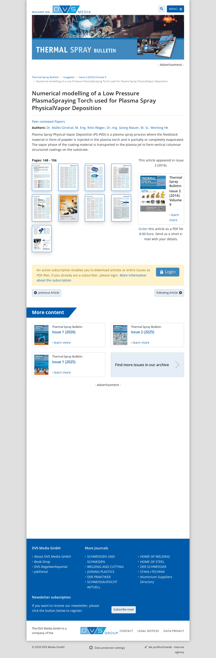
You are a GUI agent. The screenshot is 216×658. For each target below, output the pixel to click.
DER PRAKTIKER (99, 577)
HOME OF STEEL (152, 562)
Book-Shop (42, 562)
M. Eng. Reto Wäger (90, 127)
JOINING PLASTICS (100, 571)
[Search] (161, 8)
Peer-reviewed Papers (48, 121)
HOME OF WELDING (155, 556)
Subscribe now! (123, 609)
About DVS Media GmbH (52, 556)
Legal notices (148, 631)
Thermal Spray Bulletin (45, 77)
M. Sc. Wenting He (154, 127)
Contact (126, 631)
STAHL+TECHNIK (152, 571)
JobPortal (41, 571)
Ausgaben (69, 77)
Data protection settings (110, 648)
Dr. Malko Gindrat (59, 127)
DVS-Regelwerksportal (50, 566)
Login (167, 271)
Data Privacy (173, 631)
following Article (169, 293)
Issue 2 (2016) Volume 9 (92, 77)
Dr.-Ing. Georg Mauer (123, 127)
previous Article (46, 293)
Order (143, 229)
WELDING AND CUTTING (105, 566)
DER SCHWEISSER (153, 566)
